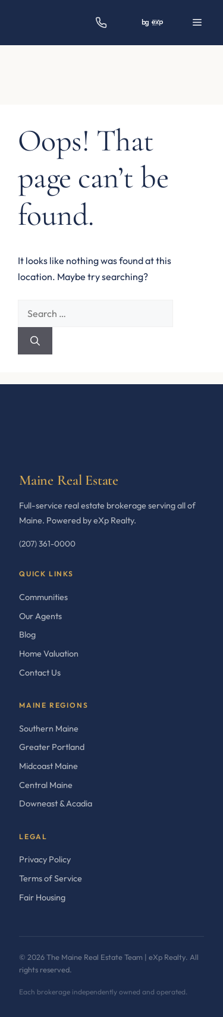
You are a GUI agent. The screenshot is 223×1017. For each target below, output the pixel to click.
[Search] (35, 340)
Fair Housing (42, 897)
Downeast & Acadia (55, 803)
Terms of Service (50, 878)
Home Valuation (48, 653)
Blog (27, 634)
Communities (43, 597)
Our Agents (40, 616)
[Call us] (101, 22)
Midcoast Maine (48, 766)
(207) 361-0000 (47, 543)
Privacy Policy (45, 859)
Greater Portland (51, 747)
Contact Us (40, 672)
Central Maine (46, 785)
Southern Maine (48, 728)
